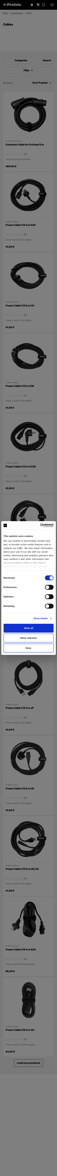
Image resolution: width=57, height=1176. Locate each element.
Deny (28, 648)
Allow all (28, 628)
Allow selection (28, 638)
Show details (41, 618)
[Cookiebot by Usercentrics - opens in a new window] (41, 525)
